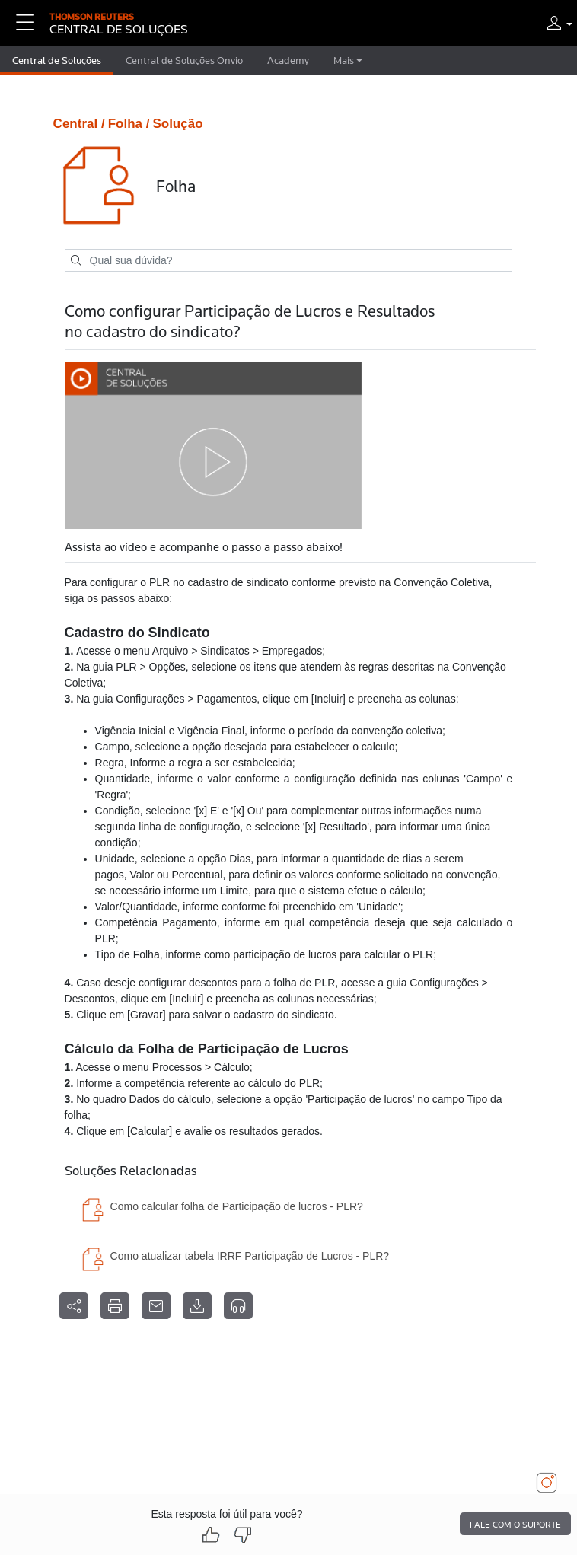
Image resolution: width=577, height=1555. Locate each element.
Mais (347, 60)
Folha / (129, 123)
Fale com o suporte (515, 1524)
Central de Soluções (56, 60)
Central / (79, 123)
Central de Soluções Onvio (184, 60)
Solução (177, 123)
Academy (288, 60)
